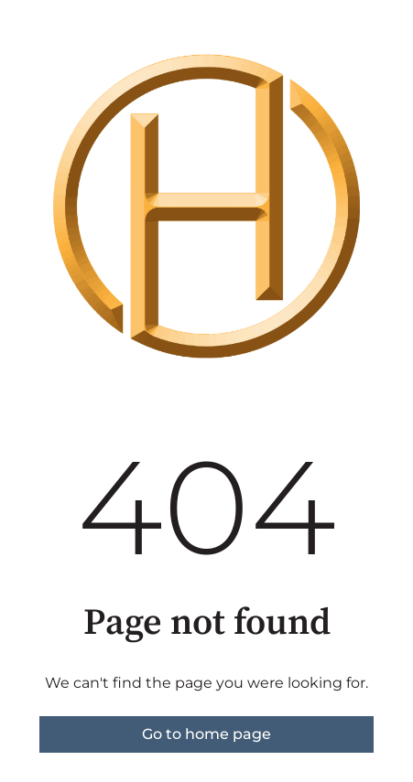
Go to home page (206, 734)
